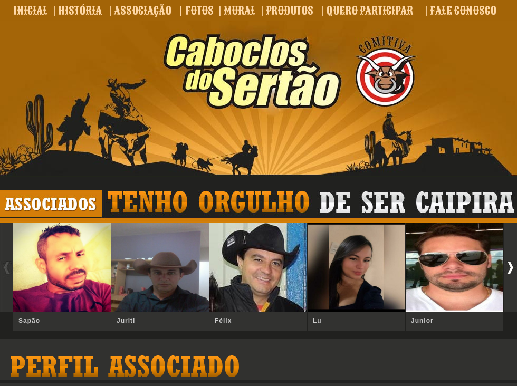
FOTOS (199, 10)
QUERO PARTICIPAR (369, 10)
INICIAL (30, 10)
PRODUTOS (289, 10)
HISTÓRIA (80, 10)
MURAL (239, 10)
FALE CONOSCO (463, 10)
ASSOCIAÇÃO (142, 10)
